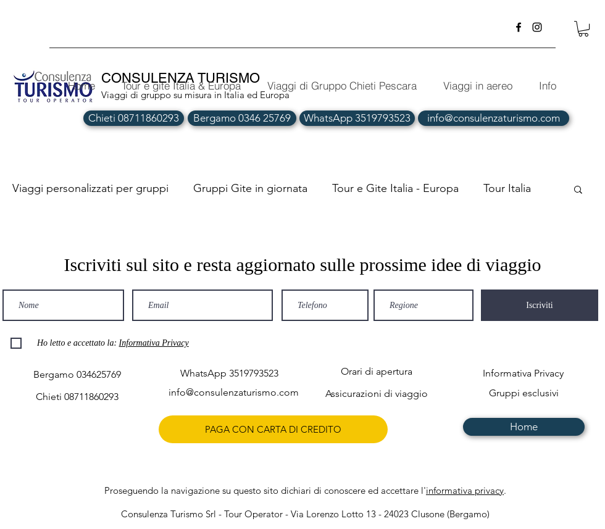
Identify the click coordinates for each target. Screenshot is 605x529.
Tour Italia (507, 188)
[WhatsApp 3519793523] (357, 118)
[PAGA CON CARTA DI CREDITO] (273, 429)
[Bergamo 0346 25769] (242, 118)
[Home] (524, 427)
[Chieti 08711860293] (133, 118)
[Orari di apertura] (376, 372)
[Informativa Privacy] (523, 374)
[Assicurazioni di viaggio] (376, 394)
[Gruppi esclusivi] (524, 393)
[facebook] (518, 27)
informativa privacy (465, 490)
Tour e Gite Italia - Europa (395, 188)
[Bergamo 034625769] (77, 375)
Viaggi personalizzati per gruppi (90, 188)
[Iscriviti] (539, 305)
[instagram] (537, 27)
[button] (583, 28)
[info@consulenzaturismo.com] (493, 118)
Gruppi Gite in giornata (250, 188)
